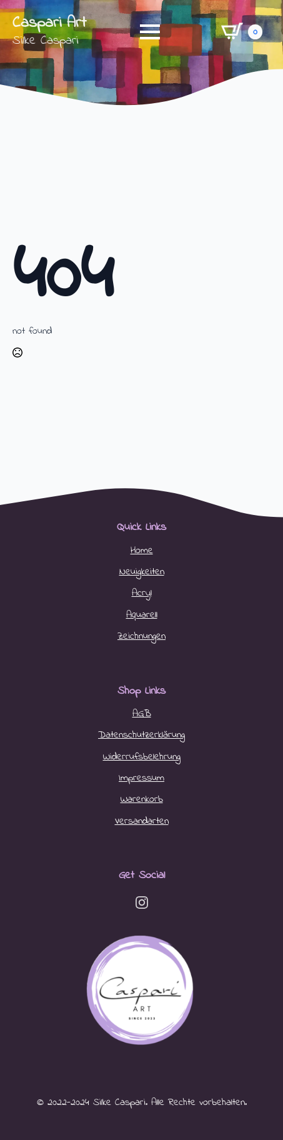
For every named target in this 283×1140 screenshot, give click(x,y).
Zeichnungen (141, 636)
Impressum (141, 778)
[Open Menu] (150, 32)
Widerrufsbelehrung (142, 757)
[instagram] (142, 902)
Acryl (142, 593)
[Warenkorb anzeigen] (242, 31)
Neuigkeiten (141, 572)
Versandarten (142, 821)
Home (142, 551)
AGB (141, 714)
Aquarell (141, 615)
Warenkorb (142, 799)
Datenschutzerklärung (141, 735)
